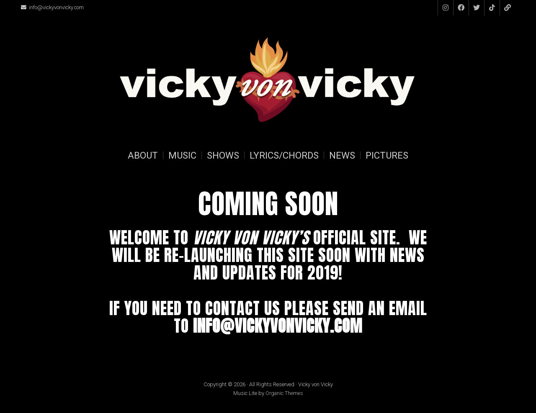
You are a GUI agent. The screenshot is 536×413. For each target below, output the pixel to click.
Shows (223, 155)
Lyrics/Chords (284, 155)
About (143, 155)
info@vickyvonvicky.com (56, 7)
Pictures (387, 155)
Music (182, 155)
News (342, 155)
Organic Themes (284, 393)
